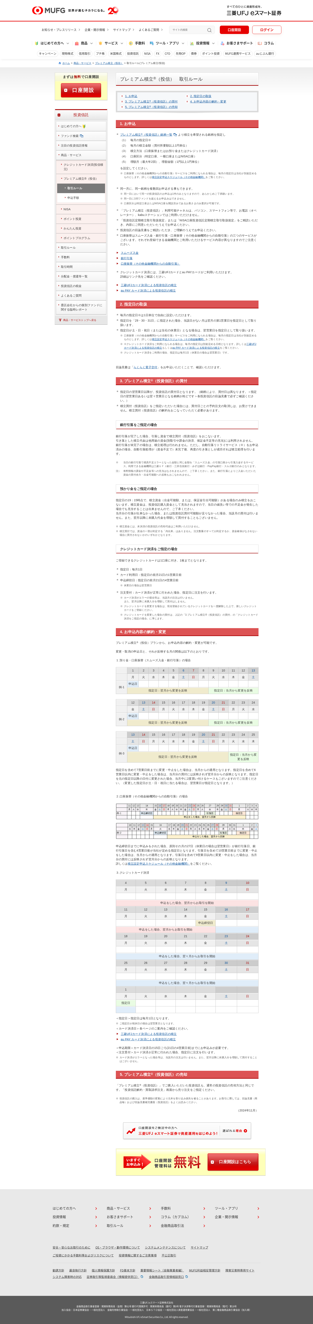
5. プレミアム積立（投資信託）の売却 (151, 107)
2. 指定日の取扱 (201, 96)
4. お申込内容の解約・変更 (208, 101)
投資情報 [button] (199, 43)
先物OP (181, 53)
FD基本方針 (127, 1270)
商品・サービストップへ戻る (79, 320)
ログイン (266, 29)
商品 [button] (81, 43)
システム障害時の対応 (67, 1276)
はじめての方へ (64, 1208)
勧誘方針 (58, 1270)
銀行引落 (127, 258)
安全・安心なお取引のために (71, 1247)
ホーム (66, 63)
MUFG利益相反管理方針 (204, 1270)
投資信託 (133, 53)
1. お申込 (131, 96)
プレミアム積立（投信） (109, 63)
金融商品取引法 (172, 1225)
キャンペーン (47, 53)
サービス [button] (108, 43)
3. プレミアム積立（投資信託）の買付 (151, 101)
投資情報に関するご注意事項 (138, 1255)
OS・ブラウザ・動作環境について (117, 1247)
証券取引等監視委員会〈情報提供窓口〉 (113, 1276)
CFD (167, 53)
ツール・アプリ (226, 1208)
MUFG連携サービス (238, 53)
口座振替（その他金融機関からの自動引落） (150, 263)
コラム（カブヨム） (176, 1217)
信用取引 (84, 53)
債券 (194, 53)
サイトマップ (122, 29)
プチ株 (100, 53)
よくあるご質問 (149, 29)
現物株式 (67, 53)
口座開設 (234, 29)
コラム (265, 43)
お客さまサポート (236, 43)
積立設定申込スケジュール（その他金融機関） (179, 177)
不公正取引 (169, 1255)
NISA (147, 53)
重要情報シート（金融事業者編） (162, 1270)
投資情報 (59, 1217)
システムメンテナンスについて (165, 1247)
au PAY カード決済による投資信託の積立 (148, 290)
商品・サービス (83, 63)
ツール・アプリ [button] (164, 43)
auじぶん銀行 (265, 53)
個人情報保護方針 (103, 1270)
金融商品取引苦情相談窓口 (166, 1276)
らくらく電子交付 (145, 367)
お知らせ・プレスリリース (59, 29)
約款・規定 (61, 1225)
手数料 (136, 43)
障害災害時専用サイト (240, 1270)
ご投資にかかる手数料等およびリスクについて (83, 1255)
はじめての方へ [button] (49, 43)
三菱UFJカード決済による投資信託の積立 (149, 285)
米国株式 (116, 53)
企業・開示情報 (95, 29)
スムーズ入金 (130, 252)
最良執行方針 (78, 1270)
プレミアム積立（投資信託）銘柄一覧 (148, 134)
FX (157, 53)
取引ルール (115, 1225)
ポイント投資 (211, 53)
